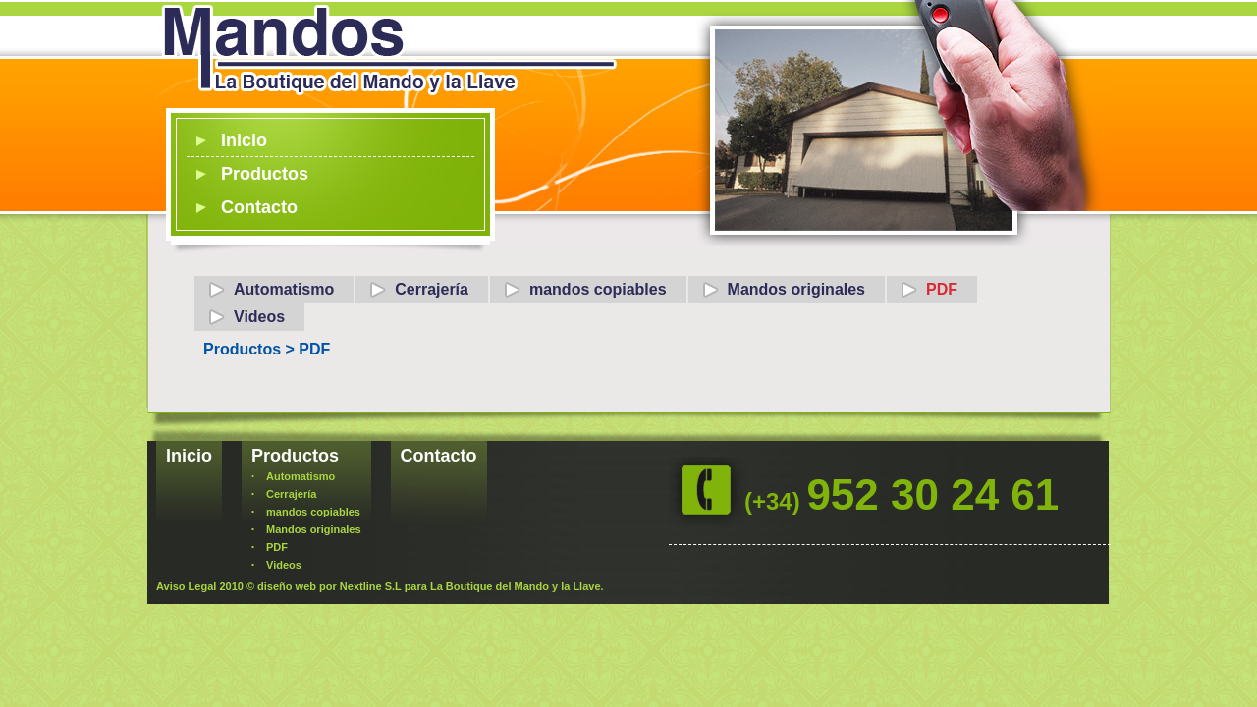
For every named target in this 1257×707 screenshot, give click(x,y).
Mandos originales (796, 289)
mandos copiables (598, 289)
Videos (259, 316)
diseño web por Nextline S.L (329, 586)
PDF (941, 289)
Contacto (259, 207)
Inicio (244, 140)
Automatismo (284, 289)
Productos (264, 174)
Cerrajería (431, 289)
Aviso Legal (186, 586)
